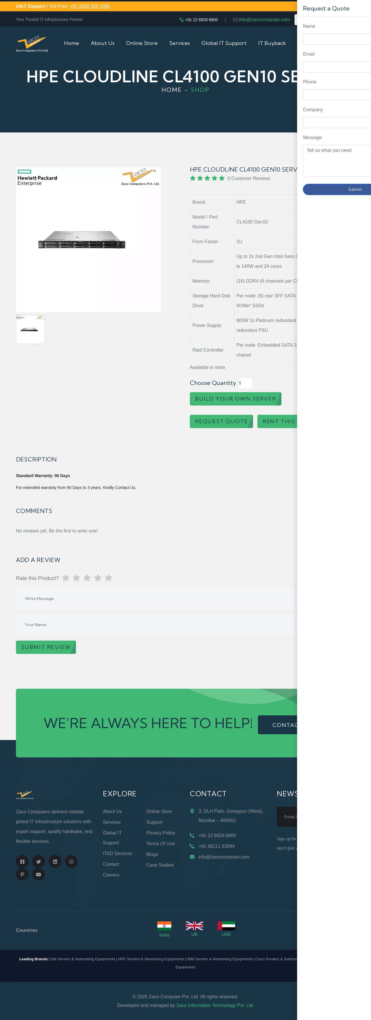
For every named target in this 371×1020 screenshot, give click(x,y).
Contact (111, 864)
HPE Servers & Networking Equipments (151, 959)
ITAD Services (117, 853)
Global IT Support (224, 43)
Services (179, 43)
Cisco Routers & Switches (277, 959)
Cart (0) (346, 43)
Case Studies (160, 865)
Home (71, 43)
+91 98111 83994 (217, 846)
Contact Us (311, 43)
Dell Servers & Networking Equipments (82, 959)
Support (154, 822)
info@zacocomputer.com (264, 19)
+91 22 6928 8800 (201, 19)
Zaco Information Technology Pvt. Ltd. (215, 1005)
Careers (111, 874)
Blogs (152, 854)
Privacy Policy (160, 832)
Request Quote (361, 408)
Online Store (142, 43)
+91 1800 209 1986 (90, 6)
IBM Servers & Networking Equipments (219, 959)
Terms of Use (160, 843)
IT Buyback (272, 43)
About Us (102, 43)
